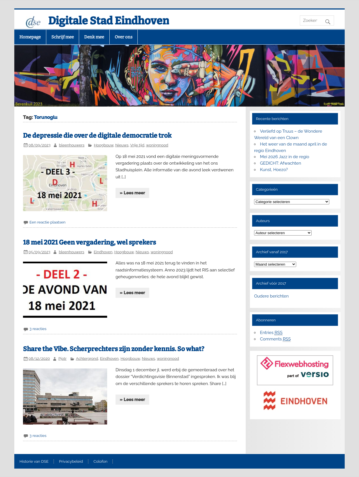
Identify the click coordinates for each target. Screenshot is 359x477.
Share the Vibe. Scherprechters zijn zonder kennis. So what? (113, 349)
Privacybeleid (71, 462)
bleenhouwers (71, 145)
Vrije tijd (137, 145)
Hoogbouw (104, 145)
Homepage (30, 37)
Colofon (100, 462)
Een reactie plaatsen (47, 222)
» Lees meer (132, 192)
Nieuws (121, 145)
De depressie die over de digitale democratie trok (97, 135)
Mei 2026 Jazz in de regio (284, 156)
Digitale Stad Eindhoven (108, 20)
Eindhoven (103, 252)
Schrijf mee (62, 37)
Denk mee (94, 37)
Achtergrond (87, 358)
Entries (271, 332)
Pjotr (62, 358)
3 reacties (38, 328)
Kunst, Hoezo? (274, 169)
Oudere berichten (271, 296)
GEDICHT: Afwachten (280, 163)
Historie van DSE (34, 462)
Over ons (123, 37)
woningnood (157, 145)
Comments (275, 339)
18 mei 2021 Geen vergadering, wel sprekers (89, 242)
